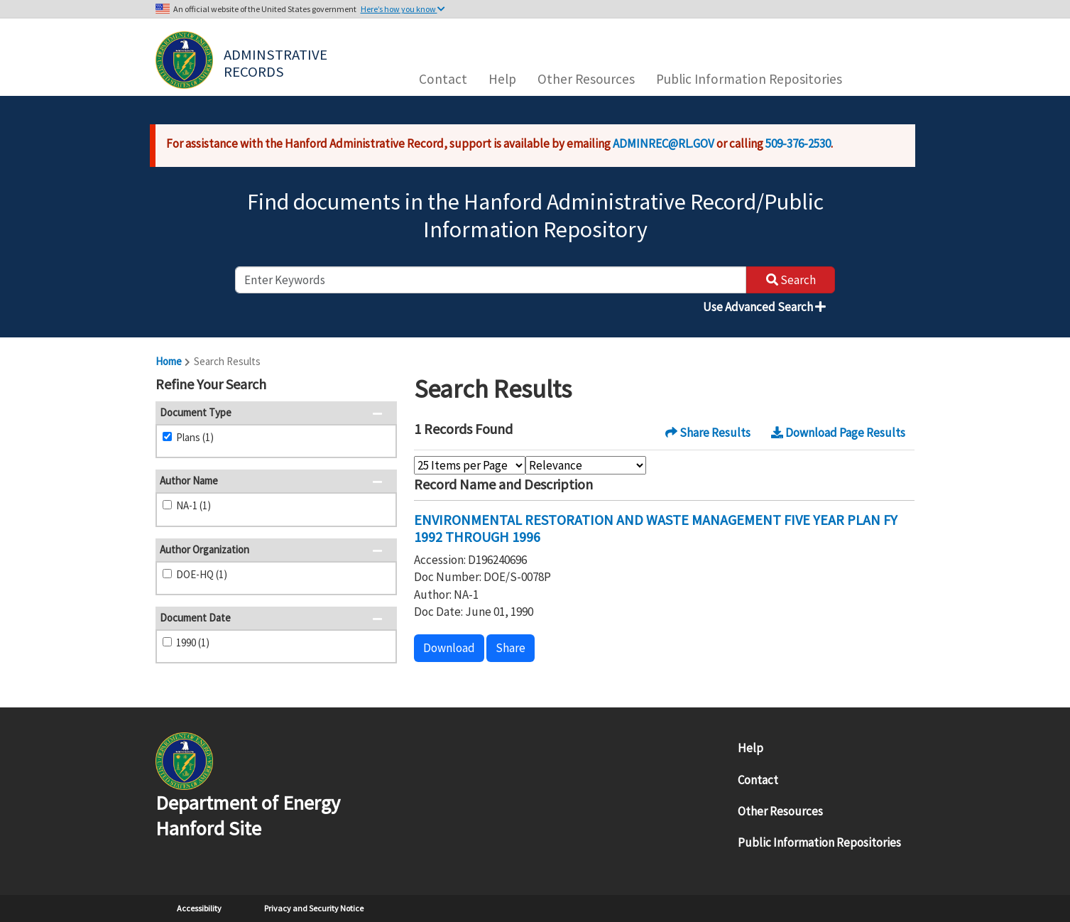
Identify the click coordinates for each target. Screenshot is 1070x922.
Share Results (707, 432)
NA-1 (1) (193, 505)
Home (168, 361)
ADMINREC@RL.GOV (663, 143)
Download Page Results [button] (838, 432)
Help (502, 78)
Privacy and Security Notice (314, 908)
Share (510, 648)
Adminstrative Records (277, 61)
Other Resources (586, 78)
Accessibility (199, 908)
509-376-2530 (798, 143)
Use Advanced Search (764, 307)
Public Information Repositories (749, 78)
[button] (381, 385)
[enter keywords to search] (490, 279)
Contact (443, 78)
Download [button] (449, 648)
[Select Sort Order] (585, 465)
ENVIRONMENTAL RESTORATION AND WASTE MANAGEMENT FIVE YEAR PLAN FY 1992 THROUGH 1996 (655, 528)
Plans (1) (195, 437)
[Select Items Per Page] (469, 465)
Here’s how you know (403, 9)
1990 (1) (192, 642)
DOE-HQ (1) (201, 574)
